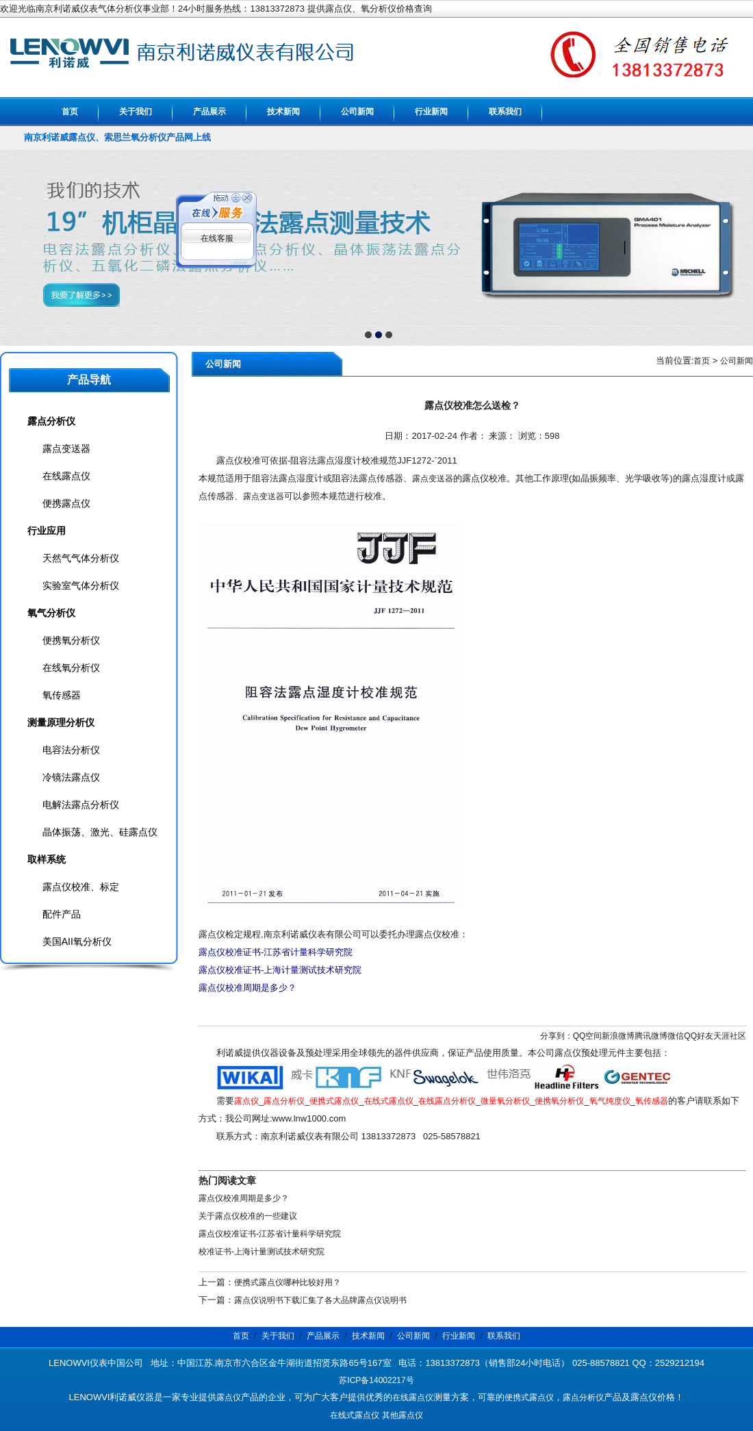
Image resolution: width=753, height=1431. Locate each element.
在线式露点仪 (388, 1101)
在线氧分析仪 (71, 667)
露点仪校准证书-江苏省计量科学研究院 (270, 1234)
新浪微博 (618, 1036)
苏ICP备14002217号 (376, 1380)
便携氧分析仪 (559, 1101)
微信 (675, 1036)
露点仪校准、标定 (80, 886)
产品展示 (209, 111)
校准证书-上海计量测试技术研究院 (261, 1251)
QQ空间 (587, 1036)
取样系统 (46, 859)
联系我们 (505, 111)
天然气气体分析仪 (80, 558)
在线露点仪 (66, 475)
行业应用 (46, 530)
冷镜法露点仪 (71, 777)
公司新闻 (357, 111)
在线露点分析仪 (447, 1101)
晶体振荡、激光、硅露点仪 (99, 831)
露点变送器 (432, 478)
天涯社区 (729, 1036)
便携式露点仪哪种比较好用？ (287, 1282)
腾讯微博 (651, 1036)
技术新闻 (283, 111)
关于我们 (135, 111)
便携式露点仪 (334, 1101)
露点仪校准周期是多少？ (244, 1198)
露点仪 (246, 1101)
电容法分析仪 (71, 749)
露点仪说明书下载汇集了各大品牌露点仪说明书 (320, 1300)
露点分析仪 (284, 1101)
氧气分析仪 (51, 612)
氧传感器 (651, 1101)
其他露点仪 (402, 1415)
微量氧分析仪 (505, 1101)
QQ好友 (698, 1036)
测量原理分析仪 (60, 722)
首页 (70, 111)
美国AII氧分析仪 (77, 941)
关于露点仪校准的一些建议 (248, 1216)
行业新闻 (431, 111)
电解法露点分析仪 (80, 804)
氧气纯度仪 (609, 1101)
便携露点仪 (66, 503)
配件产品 (61, 914)
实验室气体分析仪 (80, 585)
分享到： (556, 1036)
